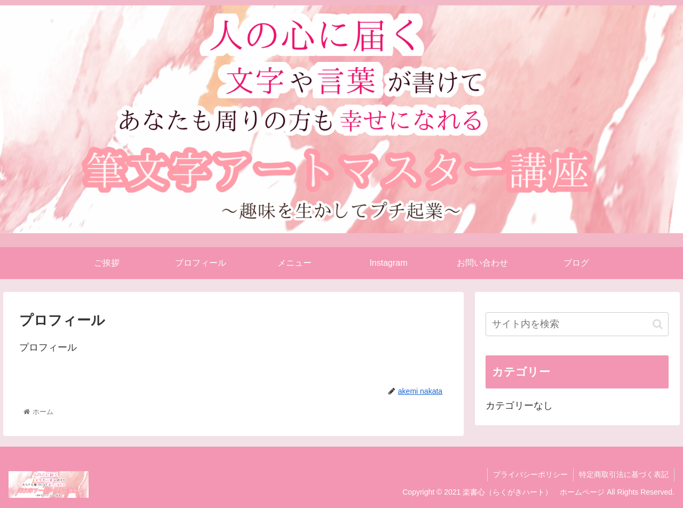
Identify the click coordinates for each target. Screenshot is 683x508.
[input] (577, 324)
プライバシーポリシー (530, 474)
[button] (657, 324)
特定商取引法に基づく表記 (624, 474)
